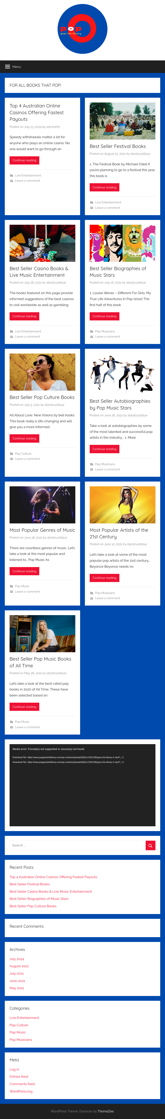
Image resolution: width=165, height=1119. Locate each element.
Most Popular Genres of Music (42, 530)
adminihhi (53, 127)
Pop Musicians (105, 331)
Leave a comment (27, 180)
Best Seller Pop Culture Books (42, 397)
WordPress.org (21, 1091)
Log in (14, 1069)
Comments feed (22, 1084)
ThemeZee (106, 1111)
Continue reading (24, 160)
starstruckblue (140, 154)
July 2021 (17, 973)
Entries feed (19, 1077)
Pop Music (22, 586)
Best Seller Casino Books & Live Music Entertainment (51, 891)
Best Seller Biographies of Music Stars (39, 899)
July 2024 (17, 959)
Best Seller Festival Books (118, 146)
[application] (82, 785)
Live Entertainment (28, 175)
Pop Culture (23, 453)
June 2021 (17, 981)
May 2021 (17, 988)
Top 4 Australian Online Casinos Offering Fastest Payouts (37, 112)
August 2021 (19, 966)
